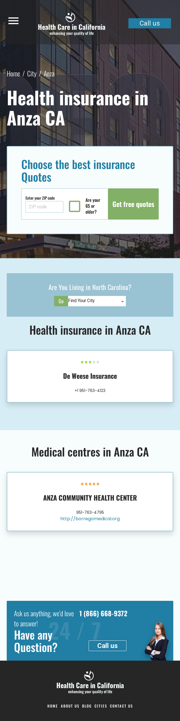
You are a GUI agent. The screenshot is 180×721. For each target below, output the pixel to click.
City (31, 73)
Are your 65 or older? (93, 206)
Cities (100, 706)
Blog (87, 706)
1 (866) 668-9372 (103, 613)
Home (13, 73)
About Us (70, 706)
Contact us (121, 706)
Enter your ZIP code (40, 198)
